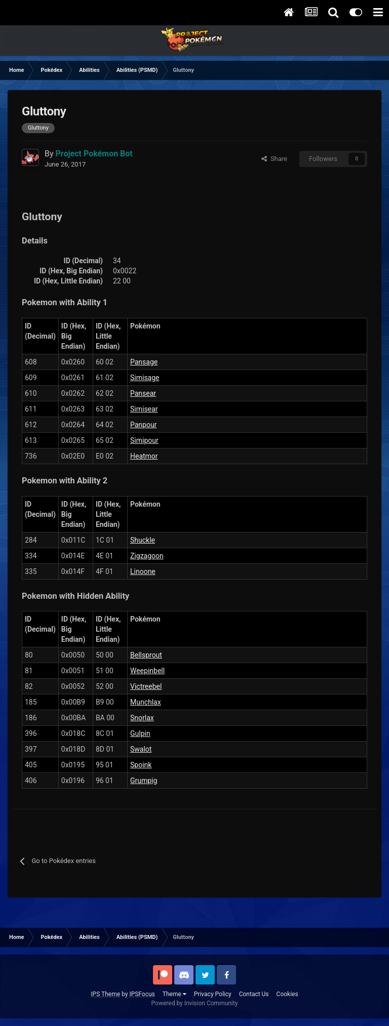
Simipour (144, 440)
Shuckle (142, 540)
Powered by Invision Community (194, 1003)
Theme (174, 994)
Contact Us (254, 994)
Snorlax (142, 718)
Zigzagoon (147, 556)
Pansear (143, 393)
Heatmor (144, 456)
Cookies (287, 994)
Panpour (143, 425)
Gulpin (140, 733)
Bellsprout (146, 655)
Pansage (144, 362)
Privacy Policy (212, 994)
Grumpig (143, 780)
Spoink (140, 765)
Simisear (144, 409)
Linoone (142, 571)
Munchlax (145, 702)
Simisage (145, 378)
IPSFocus (141, 994)
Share (274, 158)
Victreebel (146, 686)
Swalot (140, 749)
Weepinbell (147, 671)
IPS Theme (105, 994)
